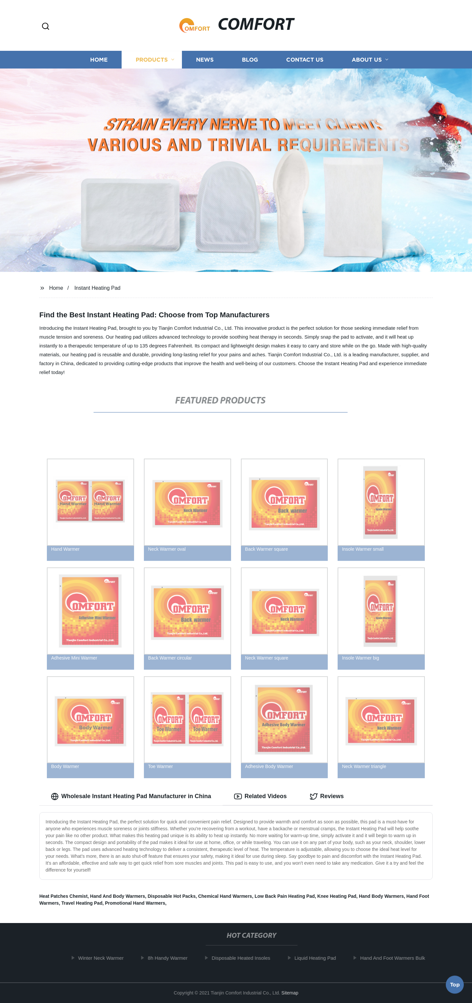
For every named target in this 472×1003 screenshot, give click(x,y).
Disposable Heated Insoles (247, 958)
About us (367, 60)
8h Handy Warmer (173, 958)
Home (99, 60)
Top (455, 986)
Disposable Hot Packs (171, 896)
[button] (45, 27)
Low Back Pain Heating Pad (285, 896)
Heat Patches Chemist (63, 896)
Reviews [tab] (327, 796)
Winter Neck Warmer (106, 958)
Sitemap (290, 992)
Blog (250, 60)
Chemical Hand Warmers (225, 896)
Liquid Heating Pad (321, 958)
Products (152, 60)
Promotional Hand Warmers (135, 903)
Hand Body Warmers (381, 896)
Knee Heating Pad (336, 896)
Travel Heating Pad (81, 903)
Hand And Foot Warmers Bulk (398, 958)
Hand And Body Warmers (117, 896)
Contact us (305, 60)
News (205, 60)
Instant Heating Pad (97, 288)
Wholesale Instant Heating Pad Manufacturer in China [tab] (131, 796)
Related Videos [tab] (260, 796)
